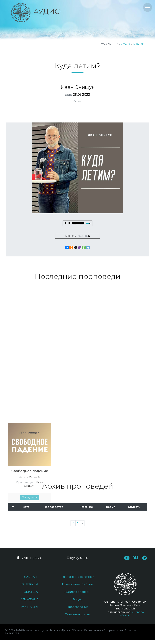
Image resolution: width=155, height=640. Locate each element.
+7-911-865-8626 (29, 558)
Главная (139, 43)
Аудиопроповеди (77, 592)
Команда (30, 592)
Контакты (29, 607)
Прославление (77, 607)
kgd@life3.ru (77, 558)
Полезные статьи (77, 614)
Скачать (77, 235)
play (65, 222)
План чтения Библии (77, 584)
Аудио (125, 43)
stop (69, 222)
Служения (30, 599)
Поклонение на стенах (77, 576)
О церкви (30, 584)
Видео (77, 599)
